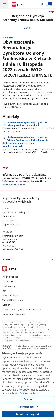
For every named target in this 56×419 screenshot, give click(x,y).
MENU (28, 27)
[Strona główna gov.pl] (18, 4)
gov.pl (9, 269)
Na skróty (7, 259)
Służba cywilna (9, 281)
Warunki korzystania (12, 300)
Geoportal (7, 304)
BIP (4, 290)
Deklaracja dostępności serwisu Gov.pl (21, 309)
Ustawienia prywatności (14, 314)
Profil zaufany (9, 286)
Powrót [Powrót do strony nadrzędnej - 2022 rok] (9, 37)
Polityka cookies (10, 276)
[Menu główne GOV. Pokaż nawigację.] (4, 4)
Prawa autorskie (10, 295)
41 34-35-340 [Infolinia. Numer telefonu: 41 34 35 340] (8, 242)
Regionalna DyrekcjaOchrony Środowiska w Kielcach (28, 18)
